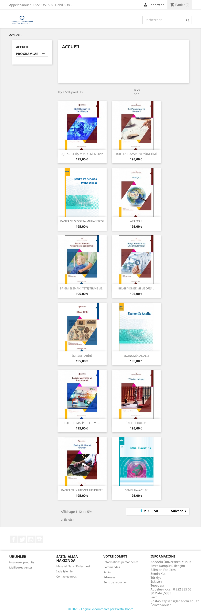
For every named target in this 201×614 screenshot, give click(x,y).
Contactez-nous (66, 576)
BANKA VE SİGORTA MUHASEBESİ (82, 221)
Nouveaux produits (21, 562)
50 (156, 511)
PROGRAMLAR (27, 54)
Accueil (22, 47)
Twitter (22, 539)
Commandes (111, 567)
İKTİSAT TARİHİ (82, 355)
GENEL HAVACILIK (136, 490)
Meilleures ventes (21, 567)
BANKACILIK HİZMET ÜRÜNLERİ (82, 490)
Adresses (109, 577)
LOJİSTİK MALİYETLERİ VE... (82, 423)
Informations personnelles (120, 562)
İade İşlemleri (65, 571)
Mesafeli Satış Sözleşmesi (73, 566)
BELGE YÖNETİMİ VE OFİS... (136, 288)
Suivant (179, 511)
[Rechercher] (167, 20)
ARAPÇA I (136, 221)
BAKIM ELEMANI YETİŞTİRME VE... (82, 288)
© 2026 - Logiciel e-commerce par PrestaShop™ (100, 609)
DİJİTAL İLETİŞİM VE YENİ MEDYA (82, 154)
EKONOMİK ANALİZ (136, 355)
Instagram (39, 539)
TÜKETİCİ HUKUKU (136, 423)
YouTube (31, 539)
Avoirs (107, 572)
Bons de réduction (115, 582)
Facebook (13, 539)
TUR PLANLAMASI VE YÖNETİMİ (136, 154)
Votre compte (115, 556)
